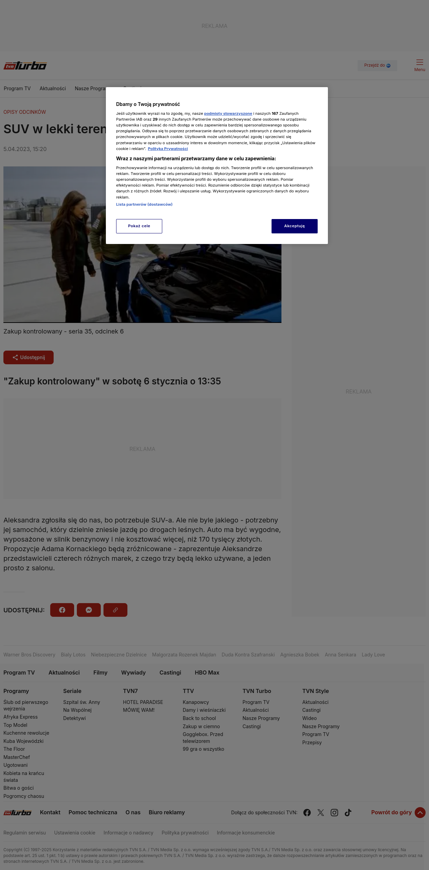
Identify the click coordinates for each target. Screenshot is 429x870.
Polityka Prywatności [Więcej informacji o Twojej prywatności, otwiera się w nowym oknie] (168, 148)
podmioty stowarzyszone (228, 113)
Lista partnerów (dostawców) (144, 204)
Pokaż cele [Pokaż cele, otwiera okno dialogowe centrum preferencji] (139, 225)
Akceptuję (294, 225)
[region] (217, 165)
